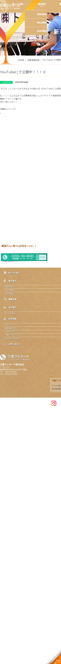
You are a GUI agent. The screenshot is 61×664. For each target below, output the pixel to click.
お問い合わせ (18, 56)
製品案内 (42, 4)
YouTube (47, 88)
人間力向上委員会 (12, 339)
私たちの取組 (10, 313)
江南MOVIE (10, 332)
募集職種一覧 (10, 328)
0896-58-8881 (11, 372)
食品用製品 (42, 31)
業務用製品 (42, 14)
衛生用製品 (42, 22)
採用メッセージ (11, 325)
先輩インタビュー (12, 335)
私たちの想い (18, 4)
